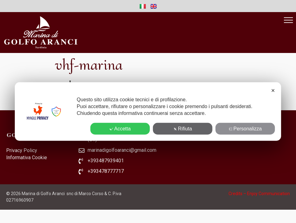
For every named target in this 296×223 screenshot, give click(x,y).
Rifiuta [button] (182, 128)
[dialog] (148, 111)
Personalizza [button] (245, 128)
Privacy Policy (21, 150)
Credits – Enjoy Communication (259, 193)
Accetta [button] (120, 128)
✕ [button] (273, 90)
